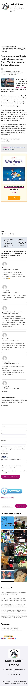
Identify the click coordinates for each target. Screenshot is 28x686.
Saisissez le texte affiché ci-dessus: (11, 459)
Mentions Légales (16, 683)
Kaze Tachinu (4, 73)
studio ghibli (4, 74)
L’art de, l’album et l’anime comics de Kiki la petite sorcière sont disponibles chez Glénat (13, 599)
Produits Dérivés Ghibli (7, 497)
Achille (4, 268)
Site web (3, 440)
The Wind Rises (12, 74)
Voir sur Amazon (14, 198)
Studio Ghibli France (16, 4)
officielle (19, 73)
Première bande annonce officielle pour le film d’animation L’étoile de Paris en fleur (13, 605)
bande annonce (7, 71)
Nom (3, 426)
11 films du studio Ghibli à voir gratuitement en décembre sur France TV (13, 593)
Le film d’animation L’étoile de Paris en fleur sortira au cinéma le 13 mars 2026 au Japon (13, 611)
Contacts (24, 683)
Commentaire (5, 405)
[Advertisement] (14, 27)
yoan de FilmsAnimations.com (11, 312)
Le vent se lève (12, 73)
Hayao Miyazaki (15, 71)
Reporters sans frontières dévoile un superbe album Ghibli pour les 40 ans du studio (14, 616)
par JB (4, 69)
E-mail (3, 433)
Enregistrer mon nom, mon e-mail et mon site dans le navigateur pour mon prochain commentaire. (13, 449)
